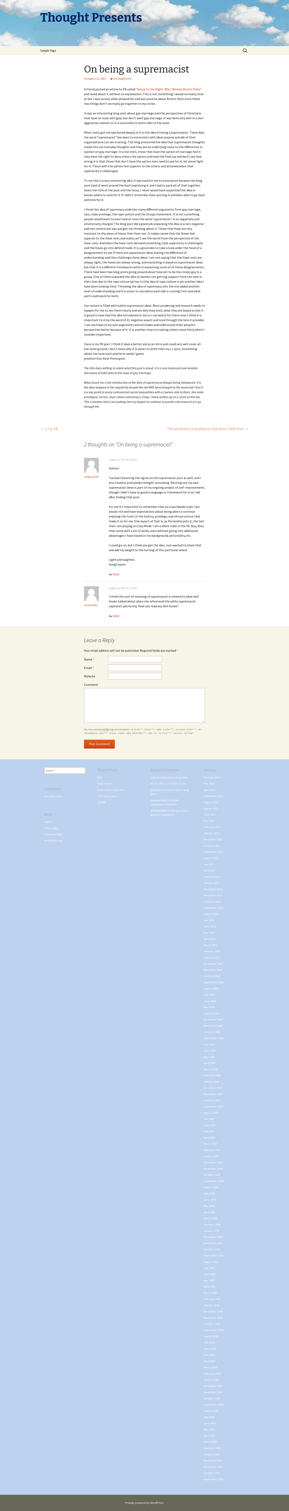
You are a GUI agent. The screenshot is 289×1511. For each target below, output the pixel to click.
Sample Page (48, 50)
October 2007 (212, 1100)
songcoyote (91, 476)
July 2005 (209, 1268)
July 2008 (209, 1044)
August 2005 (211, 1262)
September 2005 (214, 1255)
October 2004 (212, 1324)
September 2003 (214, 1404)
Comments (53, 834)
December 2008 (213, 1019)
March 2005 (210, 1293)
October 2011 (212, 845)
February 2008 (212, 1075)
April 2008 (209, 1063)
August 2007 (211, 1113)
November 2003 (213, 1392)
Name (89, 659)
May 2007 (209, 1131)
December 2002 (213, 1460)
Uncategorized (122, 78)
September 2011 (214, 852)
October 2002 (212, 1473)
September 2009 (214, 982)
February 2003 (212, 1448)
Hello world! (104, 783)
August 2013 (211, 802)
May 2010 (209, 932)
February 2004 (212, 1373)
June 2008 (210, 1050)
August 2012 (211, 808)
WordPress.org (53, 840)
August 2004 (211, 1336)
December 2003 (213, 1386)
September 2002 (214, 1479)
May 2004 (209, 1355)
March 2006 (210, 1218)
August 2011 (211, 858)
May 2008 (209, 1057)
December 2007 (213, 1088)
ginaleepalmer (159, 800)
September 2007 (214, 1106)
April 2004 (209, 1361)
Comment (91, 685)
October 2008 (212, 1032)
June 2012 (210, 814)
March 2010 (210, 945)
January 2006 (211, 1231)
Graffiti (101, 802)
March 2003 (210, 1442)
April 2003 (209, 1435)
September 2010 (214, 908)
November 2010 (213, 895)
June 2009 (210, 1001)
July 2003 (209, 1417)
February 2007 (212, 1150)
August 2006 (211, 1187)
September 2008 (214, 1038)
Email (89, 668)
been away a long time (110, 790)
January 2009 (211, 1013)
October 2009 (212, 976)
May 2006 (209, 1206)
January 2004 (211, 1380)
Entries (51, 828)
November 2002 (213, 1467)
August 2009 (211, 988)
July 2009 (209, 995)
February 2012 (212, 827)
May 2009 (209, 1007)
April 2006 (209, 1212)
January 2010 (211, 957)
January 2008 (211, 1081)
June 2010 (210, 926)
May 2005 (209, 1280)
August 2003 (211, 1411)
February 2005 (212, 1299)
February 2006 (212, 1224)
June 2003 (210, 1423)
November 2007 (213, 1094)
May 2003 (209, 1429)
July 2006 (209, 1193)
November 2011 (213, 839)
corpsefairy (91, 605)
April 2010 (209, 939)
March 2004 (210, 1367)
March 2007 (210, 1144)
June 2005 (210, 1274)
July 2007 (209, 1119)
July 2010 (209, 920)
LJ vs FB (49, 428)
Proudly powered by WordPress (144, 1503)
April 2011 (209, 870)
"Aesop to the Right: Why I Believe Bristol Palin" (169, 89)
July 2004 (209, 1342)
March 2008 (210, 1069)
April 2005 (209, 1286)
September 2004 (214, 1330)
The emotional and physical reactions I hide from (208, 428)
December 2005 (213, 1237)
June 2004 (210, 1349)
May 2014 (209, 783)
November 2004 (213, 1317)
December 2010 (213, 889)
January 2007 (211, 1156)
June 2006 (210, 1199)
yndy (153, 777)
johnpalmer (157, 790)
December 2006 (213, 1162)
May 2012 (209, 821)
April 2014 (209, 790)
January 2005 (211, 1305)
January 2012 (211, 833)
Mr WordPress (159, 783)
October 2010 (212, 901)
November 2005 (213, 1243)
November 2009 (213, 970)
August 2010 (211, 914)
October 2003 (212, 1398)
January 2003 (211, 1454)
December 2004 (213, 1311)
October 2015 (212, 777)
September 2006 (214, 1181)
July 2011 (209, 864)
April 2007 (209, 1137)
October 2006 (212, 1175)
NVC (99, 777)
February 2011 (212, 877)
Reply (116, 574)
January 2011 (211, 883)
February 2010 (212, 951)
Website (89, 676)
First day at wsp (106, 796)
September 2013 (214, 796)
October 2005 (212, 1249)
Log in (47, 822)
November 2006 (213, 1168)
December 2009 (213, 963)
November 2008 (213, 1026)
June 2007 (210, 1125)
